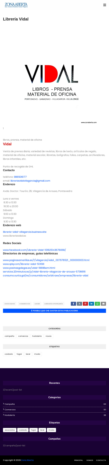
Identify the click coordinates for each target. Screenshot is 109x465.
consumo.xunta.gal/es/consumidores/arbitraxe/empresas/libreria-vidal (45, 275)
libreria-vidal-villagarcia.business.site (24, 232)
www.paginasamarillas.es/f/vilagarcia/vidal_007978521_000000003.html (46, 260)
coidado (9, 354)
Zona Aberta (27, 460)
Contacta (101, 460)
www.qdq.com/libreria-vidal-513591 (23, 264)
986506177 (20, 177)
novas (49, 336)
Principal (78, 460)
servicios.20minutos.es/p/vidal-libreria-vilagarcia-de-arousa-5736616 (44, 271)
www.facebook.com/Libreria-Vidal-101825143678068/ (34, 250)
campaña (9, 336)
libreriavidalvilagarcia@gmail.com (30, 181)
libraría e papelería (53, 304)
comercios (24, 304)
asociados (9, 304)
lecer (37, 304)
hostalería (37, 336)
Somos (90, 460)
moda (37, 354)
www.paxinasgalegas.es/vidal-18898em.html (29, 268)
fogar (19, 354)
